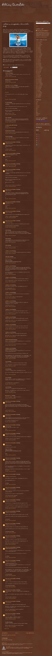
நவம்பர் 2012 (38, 52)
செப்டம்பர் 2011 (38, 68)
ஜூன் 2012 (37, 59)
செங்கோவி (7, 136)
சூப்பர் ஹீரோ (8, 646)
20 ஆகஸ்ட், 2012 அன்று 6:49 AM (10, 321)
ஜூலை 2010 (38, 87)
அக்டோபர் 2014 (38, 44)
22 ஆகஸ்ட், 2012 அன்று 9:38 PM (10, 626)
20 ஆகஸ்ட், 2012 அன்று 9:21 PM (10, 439)
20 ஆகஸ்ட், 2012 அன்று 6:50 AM (10, 329)
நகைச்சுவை (37, 105)
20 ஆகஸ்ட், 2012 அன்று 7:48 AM (10, 358)
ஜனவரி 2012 (38, 63)
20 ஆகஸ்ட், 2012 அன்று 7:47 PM (10, 392)
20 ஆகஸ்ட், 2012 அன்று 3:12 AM (10, 208)
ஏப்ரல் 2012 (38, 60)
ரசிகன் (6, 230)
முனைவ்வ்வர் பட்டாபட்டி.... (9, 85)
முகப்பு (16, 632)
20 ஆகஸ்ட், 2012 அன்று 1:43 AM (10, 127)
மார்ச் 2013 (37, 48)
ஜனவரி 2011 (38, 79)
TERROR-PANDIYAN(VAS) (9, 339)
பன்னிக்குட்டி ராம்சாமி (8, 277)
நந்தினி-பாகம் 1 (4, 642)
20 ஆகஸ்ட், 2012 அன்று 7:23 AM (10, 345)
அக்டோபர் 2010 (38, 83)
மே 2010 (37, 90)
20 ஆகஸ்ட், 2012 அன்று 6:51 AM (10, 336)
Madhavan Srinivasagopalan (9, 79)
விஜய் (37, 108)
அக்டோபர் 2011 (38, 67)
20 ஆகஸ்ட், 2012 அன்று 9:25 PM (10, 598)
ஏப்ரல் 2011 (38, 75)
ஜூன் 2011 (37, 72)
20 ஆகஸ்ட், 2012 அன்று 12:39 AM (10, 99)
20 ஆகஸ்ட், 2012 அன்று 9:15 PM (10, 398)
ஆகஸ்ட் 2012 (38, 56)
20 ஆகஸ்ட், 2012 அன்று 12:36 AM (10, 82)
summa (37, 115)
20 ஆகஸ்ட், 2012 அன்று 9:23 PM (10, 520)
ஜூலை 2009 (38, 95)
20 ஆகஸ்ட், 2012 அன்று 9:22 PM (10, 484)
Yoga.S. (6, 117)
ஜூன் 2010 (37, 88)
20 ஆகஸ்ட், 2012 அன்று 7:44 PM (10, 374)
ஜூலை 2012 (38, 57)
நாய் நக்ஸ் (6, 102)
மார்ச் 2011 (37, 76)
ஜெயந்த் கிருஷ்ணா (8, 130)
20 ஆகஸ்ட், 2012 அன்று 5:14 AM (10, 274)
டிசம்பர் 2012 (38, 51)
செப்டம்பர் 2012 (38, 55)
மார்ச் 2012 (37, 61)
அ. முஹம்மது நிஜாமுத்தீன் (9, 125)
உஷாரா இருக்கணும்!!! (5, 651)
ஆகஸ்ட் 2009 (38, 94)
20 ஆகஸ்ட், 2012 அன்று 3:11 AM (10, 166)
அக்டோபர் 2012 (38, 53)
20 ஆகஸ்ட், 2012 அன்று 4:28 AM (10, 235)
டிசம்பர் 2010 (38, 80)
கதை (36, 104)
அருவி (37, 101)
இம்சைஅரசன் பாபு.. (8, 395)
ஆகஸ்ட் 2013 (38, 45)
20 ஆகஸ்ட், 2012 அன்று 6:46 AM (10, 306)
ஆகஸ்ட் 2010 (38, 86)
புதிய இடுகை (5, 632)
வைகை (6, 361)
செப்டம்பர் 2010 (38, 84)
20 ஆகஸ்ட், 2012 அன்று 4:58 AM (10, 253)
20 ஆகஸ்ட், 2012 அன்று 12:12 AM (10, 76)
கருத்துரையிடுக (6, 628)
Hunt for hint (38, 113)
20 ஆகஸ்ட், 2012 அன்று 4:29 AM (10, 242)
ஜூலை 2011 (38, 71)
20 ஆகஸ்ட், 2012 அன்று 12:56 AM (10, 114)
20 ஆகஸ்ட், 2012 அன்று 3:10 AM (10, 150)
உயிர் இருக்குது (4, 638)
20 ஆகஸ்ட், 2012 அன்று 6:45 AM (10, 289)
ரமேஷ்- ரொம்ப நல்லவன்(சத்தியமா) (11, 153)
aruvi (36, 109)
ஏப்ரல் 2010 (38, 91)
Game (37, 112)
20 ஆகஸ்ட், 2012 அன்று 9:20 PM (10, 411)
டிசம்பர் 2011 (38, 64)
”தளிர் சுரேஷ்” (7, 256)
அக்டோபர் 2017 (38, 41)
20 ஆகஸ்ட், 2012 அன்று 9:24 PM (10, 557)
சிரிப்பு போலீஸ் (13, 4)
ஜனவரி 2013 (38, 49)
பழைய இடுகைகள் (30, 632)
